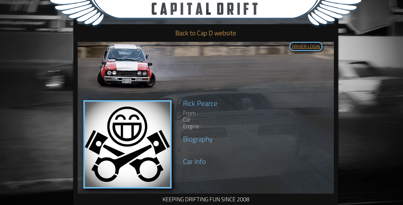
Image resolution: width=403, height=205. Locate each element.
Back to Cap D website (205, 33)
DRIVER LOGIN (306, 46)
